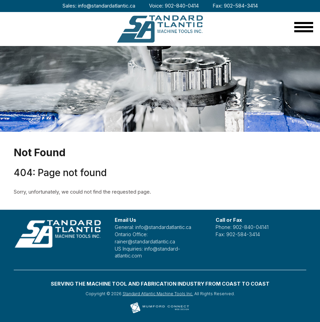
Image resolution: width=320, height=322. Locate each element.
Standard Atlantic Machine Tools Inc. (158, 293)
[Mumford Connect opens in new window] (160, 312)
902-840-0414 (182, 6)
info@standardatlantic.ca (106, 6)
